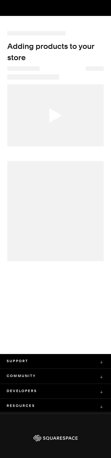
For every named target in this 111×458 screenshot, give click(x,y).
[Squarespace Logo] (55, 438)
